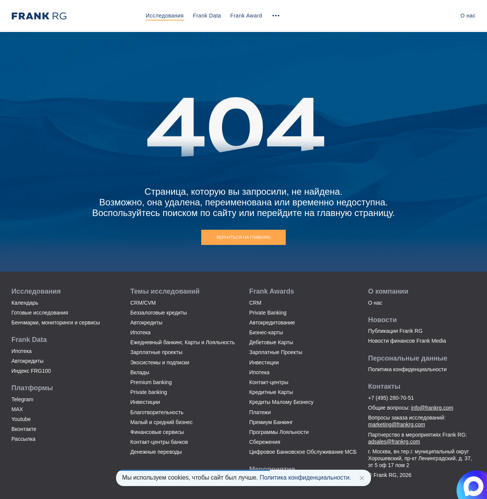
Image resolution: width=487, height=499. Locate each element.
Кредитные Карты (271, 392)
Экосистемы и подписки (160, 362)
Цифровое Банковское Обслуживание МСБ (302, 452)
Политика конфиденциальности (407, 369)
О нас (468, 16)
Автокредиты (27, 361)
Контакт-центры (268, 382)
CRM (255, 303)
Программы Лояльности (279, 432)
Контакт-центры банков (159, 442)
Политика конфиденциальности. (305, 477)
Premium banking (151, 382)
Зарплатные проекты (157, 352)
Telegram (22, 399)
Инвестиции (145, 402)
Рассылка (23, 439)
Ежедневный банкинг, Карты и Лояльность (183, 342)
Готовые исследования (39, 313)
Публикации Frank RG (395, 331)
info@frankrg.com (432, 408)
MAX (17, 409)
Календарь (24, 303)
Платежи (260, 412)
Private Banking (267, 313)
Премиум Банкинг (271, 422)
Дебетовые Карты (271, 342)
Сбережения (264, 442)
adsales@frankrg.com (394, 442)
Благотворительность (157, 412)
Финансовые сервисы (157, 432)
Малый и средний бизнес (162, 422)
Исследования (165, 16)
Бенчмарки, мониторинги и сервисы (55, 322)
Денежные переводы (156, 452)
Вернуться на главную (243, 237)
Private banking (149, 392)
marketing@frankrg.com (396, 424)
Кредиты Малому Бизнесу (281, 402)
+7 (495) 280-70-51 (391, 398)
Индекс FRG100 (31, 371)
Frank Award (246, 16)
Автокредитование (272, 322)
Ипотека (21, 351)
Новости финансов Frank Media (407, 341)
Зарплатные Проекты (275, 352)
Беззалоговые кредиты (159, 313)
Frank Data (207, 16)
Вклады (140, 372)
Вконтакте (24, 429)
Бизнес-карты (266, 332)
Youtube (21, 419)
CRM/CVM (143, 303)
